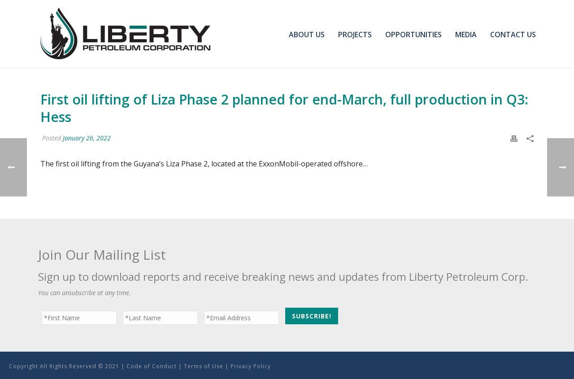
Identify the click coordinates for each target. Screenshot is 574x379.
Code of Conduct (151, 366)
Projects (355, 34)
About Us (307, 34)
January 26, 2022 (87, 138)
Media (466, 34)
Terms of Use (203, 366)
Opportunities (413, 34)
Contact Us (513, 34)
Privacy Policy (250, 366)
